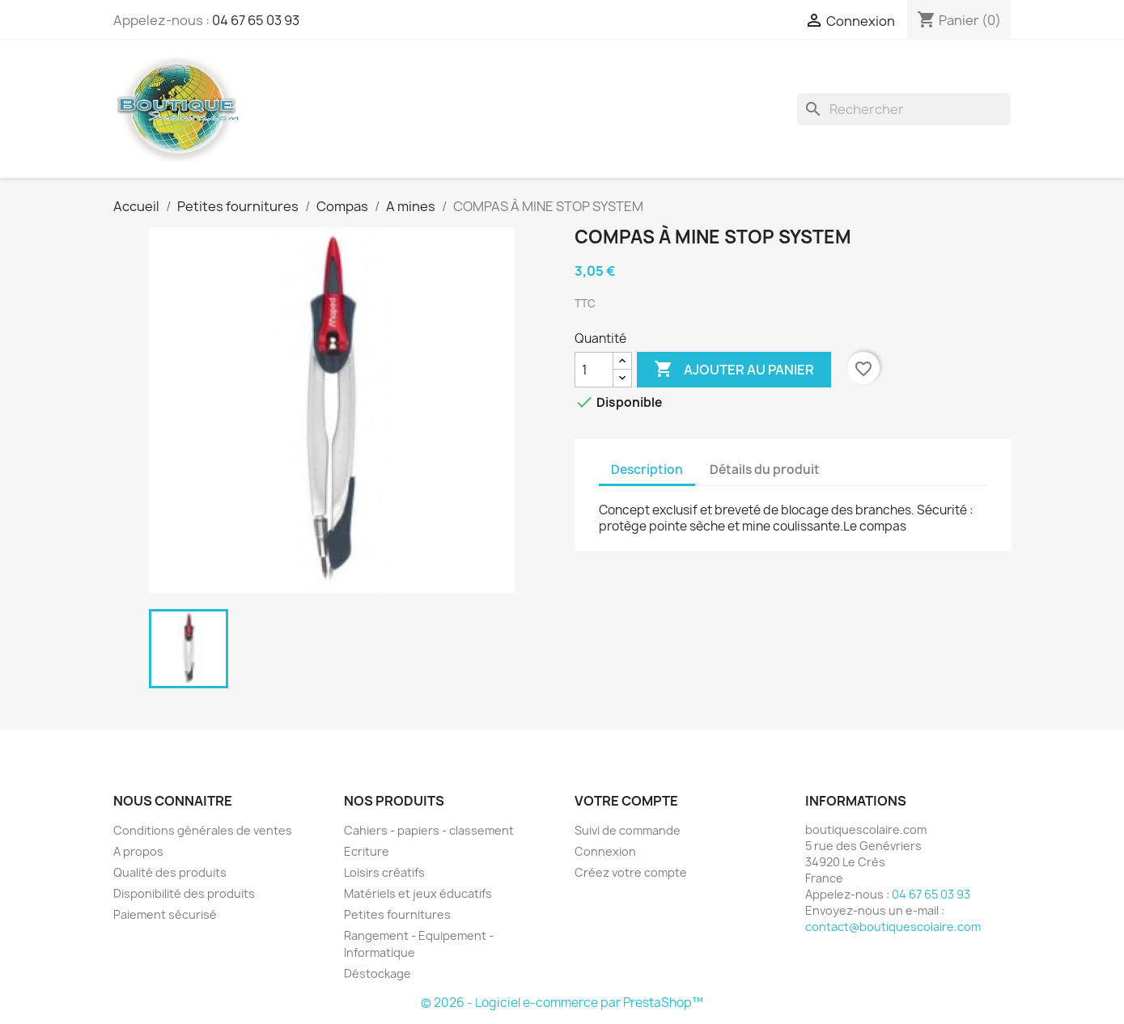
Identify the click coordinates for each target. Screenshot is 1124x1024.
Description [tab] (647, 469)
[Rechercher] (904, 109)
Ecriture (366, 851)
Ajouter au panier (734, 369)
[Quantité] (594, 369)
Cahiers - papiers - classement (429, 830)
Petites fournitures (397, 914)
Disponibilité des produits (184, 893)
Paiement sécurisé (165, 914)
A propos (138, 851)
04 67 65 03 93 (255, 20)
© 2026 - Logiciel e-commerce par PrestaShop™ (562, 1002)
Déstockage (377, 973)
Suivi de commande (628, 830)
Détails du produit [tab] (765, 469)
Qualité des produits (170, 872)
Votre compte (626, 801)
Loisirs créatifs (384, 872)
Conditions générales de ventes (202, 830)
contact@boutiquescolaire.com (893, 926)
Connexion (605, 851)
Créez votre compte (631, 872)
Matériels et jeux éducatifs (418, 893)
